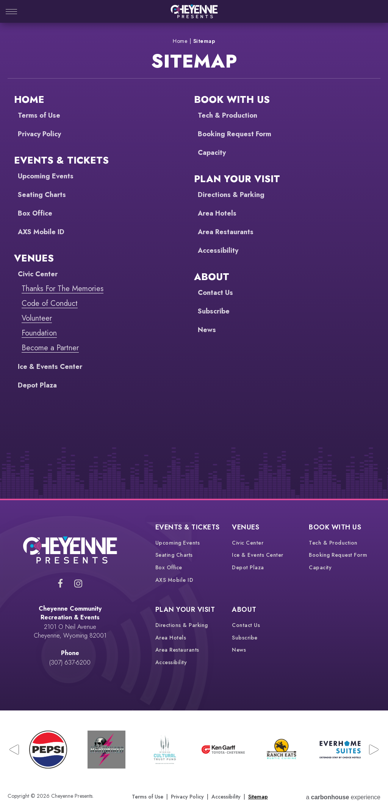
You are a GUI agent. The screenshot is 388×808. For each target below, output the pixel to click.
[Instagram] (78, 583)
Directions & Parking (234, 194)
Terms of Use (41, 115)
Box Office (37, 213)
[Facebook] (60, 583)
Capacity (213, 152)
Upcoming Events (48, 175)
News (207, 329)
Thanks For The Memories (62, 288)
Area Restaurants (228, 231)
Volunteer (37, 318)
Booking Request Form (238, 133)
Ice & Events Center (53, 366)
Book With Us (232, 99)
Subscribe (215, 311)
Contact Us (217, 292)
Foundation (39, 333)
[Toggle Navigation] (11, 12)
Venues (34, 258)
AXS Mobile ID (44, 231)
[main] (194, 261)
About (211, 277)
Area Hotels (219, 213)
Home (180, 41)
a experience (343, 796)
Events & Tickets (61, 160)
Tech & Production (231, 115)
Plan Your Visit (237, 179)
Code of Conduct (50, 303)
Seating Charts (44, 194)
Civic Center (40, 273)
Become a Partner (50, 347)
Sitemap (258, 796)
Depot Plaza (39, 385)
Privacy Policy (42, 133)
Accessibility (220, 250)
